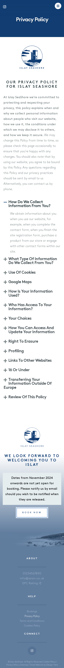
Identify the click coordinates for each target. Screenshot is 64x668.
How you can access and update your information (31, 330)
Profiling (16, 351)
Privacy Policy (32, 616)
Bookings (32, 611)
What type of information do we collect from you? (32, 261)
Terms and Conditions (32, 621)
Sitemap (24, 665)
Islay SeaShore (32, 68)
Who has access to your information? (30, 307)
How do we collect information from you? (29, 204)
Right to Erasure (23, 342)
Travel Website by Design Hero (44, 665)
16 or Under (19, 370)
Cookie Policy (49, 662)
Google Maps (20, 282)
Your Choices (19, 319)
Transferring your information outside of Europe (28, 384)
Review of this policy (27, 397)
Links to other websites (30, 361)
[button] (32, 204)
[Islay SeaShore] (32, 56)
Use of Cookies (21, 273)
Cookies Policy (32, 626)
